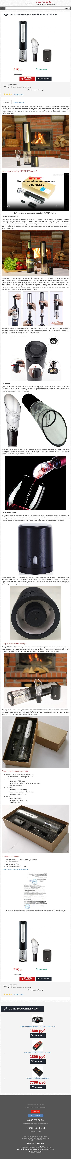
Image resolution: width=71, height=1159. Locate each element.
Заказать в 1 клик (28, 78)
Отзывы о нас (18, 94)
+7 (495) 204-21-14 (35, 1128)
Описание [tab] (6, 102)
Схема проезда (36, 1151)
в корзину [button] (45, 79)
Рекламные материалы (35, 1143)
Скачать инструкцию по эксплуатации (15, 869)
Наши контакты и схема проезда (45, 4)
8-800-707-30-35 (43, 2)
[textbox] (17, 87)
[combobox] (17, 87)
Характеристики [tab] (19, 102)
